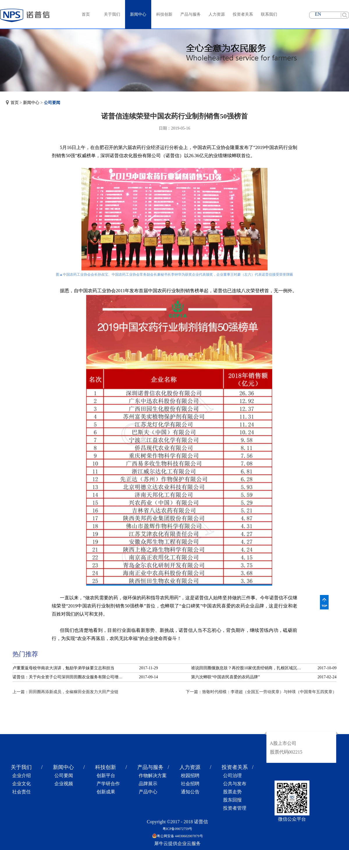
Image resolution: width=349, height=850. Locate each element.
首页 (86, 14)
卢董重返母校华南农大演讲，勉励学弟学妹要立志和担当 (63, 668)
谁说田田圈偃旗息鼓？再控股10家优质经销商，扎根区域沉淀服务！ (248, 668)
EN (318, 14)
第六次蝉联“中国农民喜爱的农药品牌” (225, 677)
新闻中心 (31, 103)
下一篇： (261, 692)
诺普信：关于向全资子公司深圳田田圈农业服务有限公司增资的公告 (69, 677)
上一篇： (65, 692)
